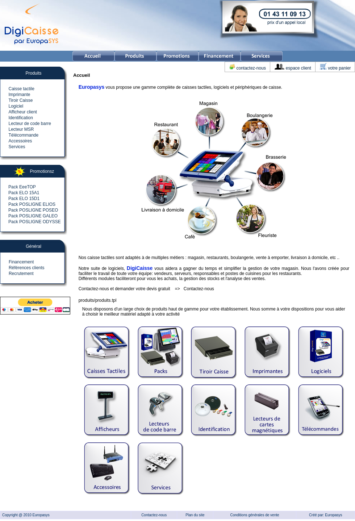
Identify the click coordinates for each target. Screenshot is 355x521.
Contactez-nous (199, 288)
